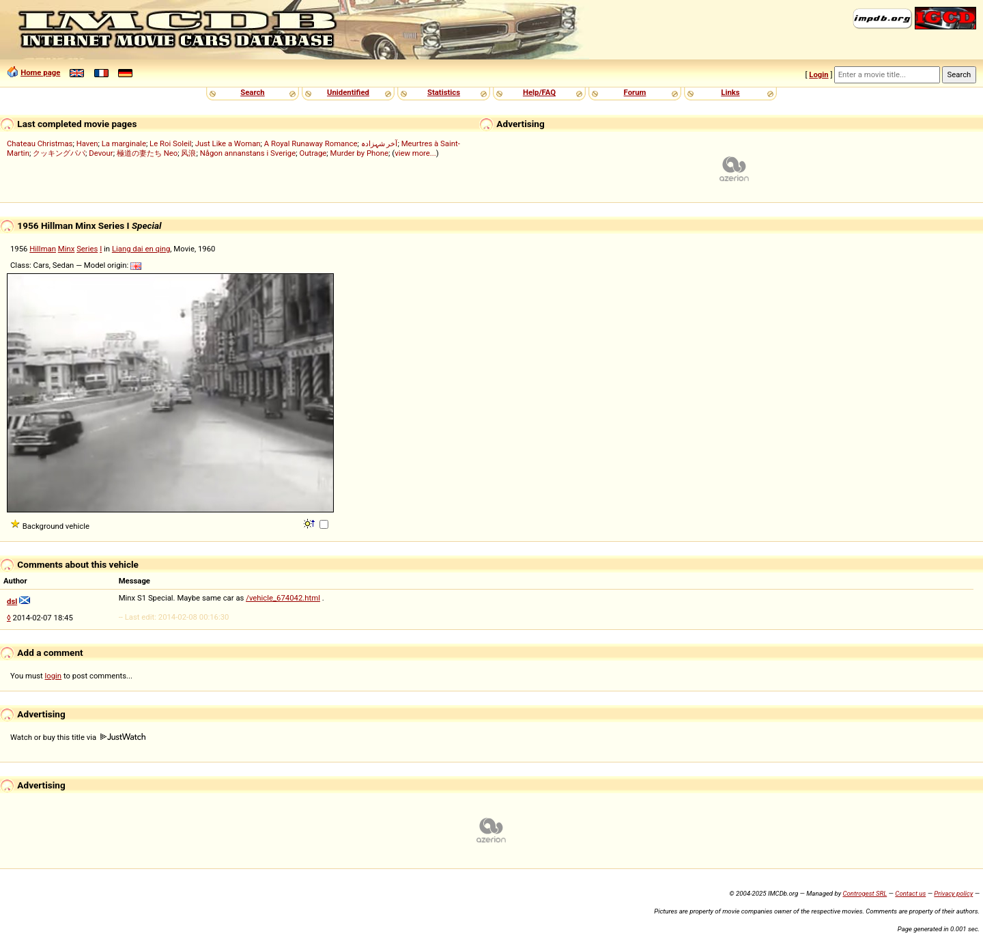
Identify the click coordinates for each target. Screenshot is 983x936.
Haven (87, 143)
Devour (101, 153)
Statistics (443, 92)
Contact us (910, 893)
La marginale (124, 143)
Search (252, 92)
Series (87, 248)
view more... (415, 153)
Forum (635, 92)
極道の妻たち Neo (147, 153)
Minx (66, 248)
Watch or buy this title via (77, 737)
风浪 (188, 153)
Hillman (42, 248)
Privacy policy (953, 893)
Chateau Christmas (39, 143)
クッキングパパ (59, 153)
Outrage (312, 153)
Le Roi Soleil (170, 143)
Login (818, 74)
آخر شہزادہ (379, 143)
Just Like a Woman (228, 143)
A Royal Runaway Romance (311, 143)
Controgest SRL (864, 893)
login (53, 675)
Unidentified (348, 92)
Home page (40, 72)
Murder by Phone (359, 153)
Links (730, 92)
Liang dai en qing (141, 248)
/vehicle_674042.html (283, 598)
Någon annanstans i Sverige (248, 153)
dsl (12, 601)
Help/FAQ (539, 92)
